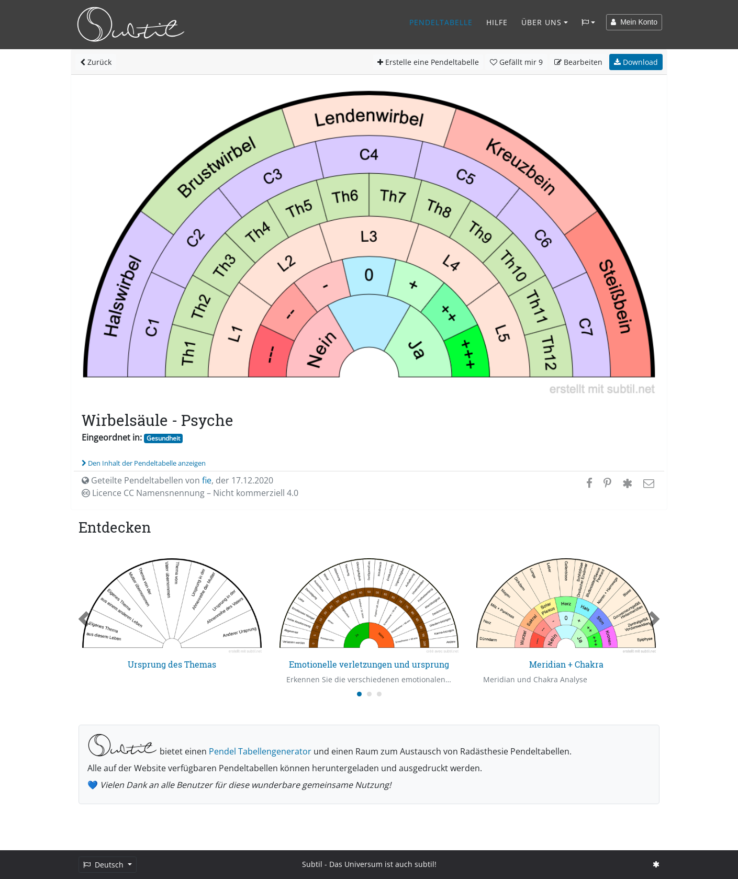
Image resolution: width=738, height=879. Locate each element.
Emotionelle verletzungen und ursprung (369, 664)
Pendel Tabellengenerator (260, 751)
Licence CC (190, 493)
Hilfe (497, 22)
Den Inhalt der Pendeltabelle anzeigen (144, 463)
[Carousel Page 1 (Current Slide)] (359, 694)
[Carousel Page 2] (369, 694)
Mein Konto (634, 22)
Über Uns (541, 22)
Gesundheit (163, 438)
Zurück (95, 62)
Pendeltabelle (441, 22)
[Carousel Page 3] (379, 694)
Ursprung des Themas (172, 664)
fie (206, 480)
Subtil (312, 864)
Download (636, 62)
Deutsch (104, 865)
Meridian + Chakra (566, 664)
